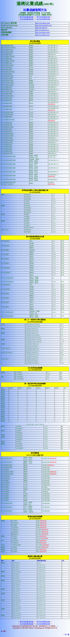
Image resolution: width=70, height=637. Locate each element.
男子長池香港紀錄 (26, 17)
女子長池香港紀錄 (26, 19)
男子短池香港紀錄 (43, 17)
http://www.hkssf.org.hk (43, 32)
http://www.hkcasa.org (42, 30)
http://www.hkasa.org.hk (43, 23)
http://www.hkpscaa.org (42, 35)
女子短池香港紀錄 (43, 19)
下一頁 (67, 634)
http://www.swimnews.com (44, 25)
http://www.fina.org (41, 27)
